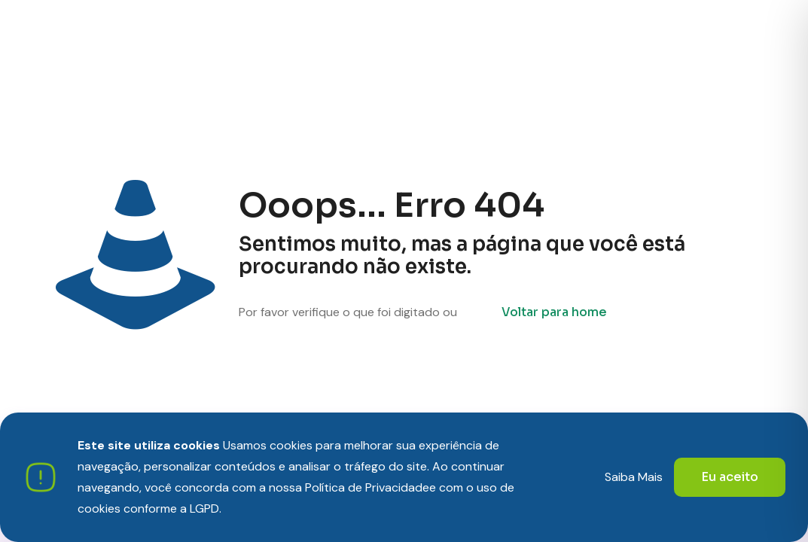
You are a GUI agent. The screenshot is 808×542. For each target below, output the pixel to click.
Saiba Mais (634, 477)
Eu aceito (729, 477)
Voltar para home (554, 312)
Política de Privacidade (367, 487)
